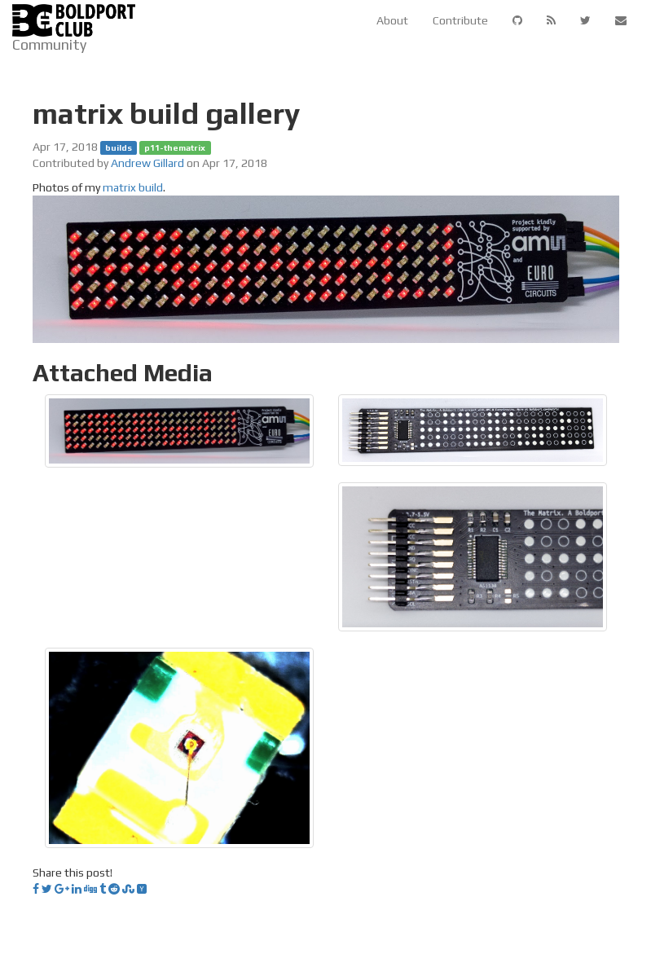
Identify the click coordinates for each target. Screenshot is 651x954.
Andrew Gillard (147, 162)
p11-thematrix (174, 147)
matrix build (133, 187)
